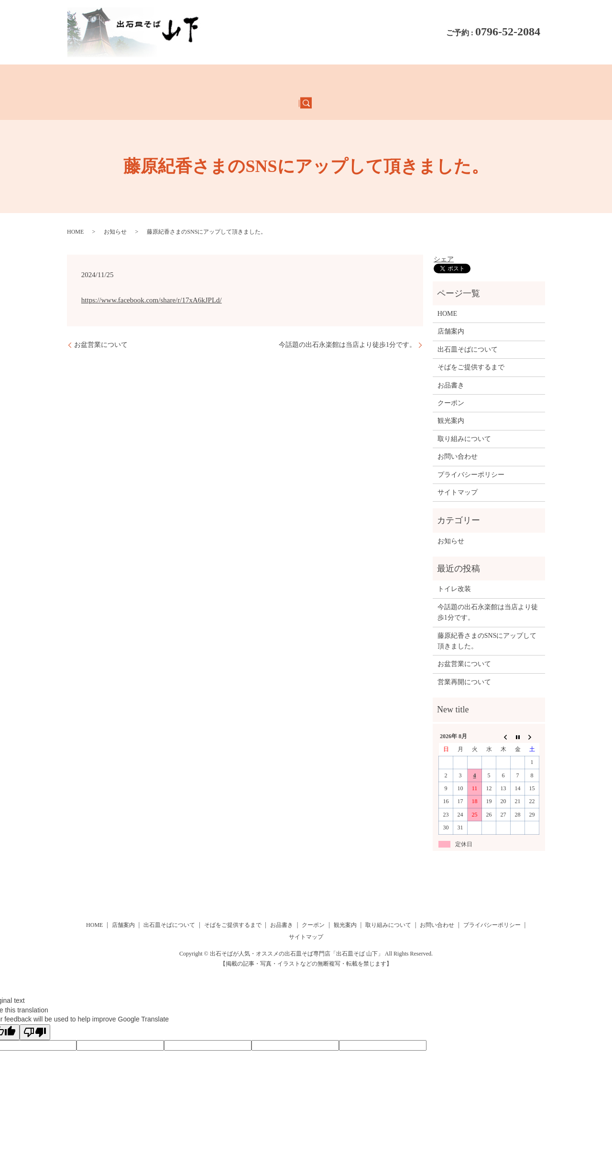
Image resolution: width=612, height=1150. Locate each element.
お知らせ (115, 208)
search (534, 80)
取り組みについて (439, 80)
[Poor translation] (35, 1009)
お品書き (125, 80)
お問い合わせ (497, 80)
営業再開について (464, 658)
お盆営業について (101, 321)
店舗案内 (162, 80)
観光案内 (388, 80)
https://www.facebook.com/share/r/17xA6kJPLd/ (151, 276)
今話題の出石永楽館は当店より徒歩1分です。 (347, 321)
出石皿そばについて (217, 80)
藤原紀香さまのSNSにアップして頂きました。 (487, 617)
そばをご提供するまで (293, 80)
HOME (91, 80)
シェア (444, 235)
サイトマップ (457, 469)
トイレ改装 (454, 565)
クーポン (350, 80)
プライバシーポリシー (470, 450)
